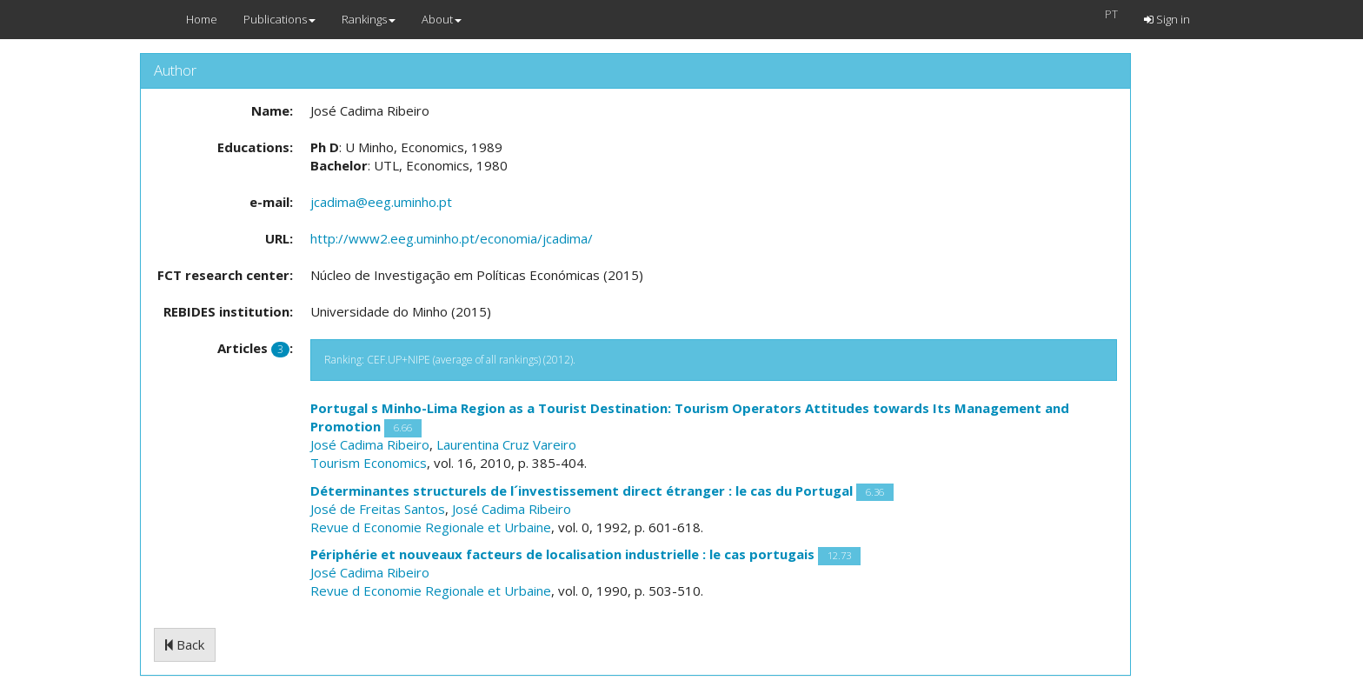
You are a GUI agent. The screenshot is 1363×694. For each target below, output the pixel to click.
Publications (279, 19)
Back (184, 644)
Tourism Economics (368, 462)
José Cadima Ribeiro (369, 444)
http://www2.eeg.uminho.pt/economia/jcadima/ (451, 238)
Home (201, 19)
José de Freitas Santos (377, 508)
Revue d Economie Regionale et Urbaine (430, 527)
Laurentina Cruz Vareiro (506, 444)
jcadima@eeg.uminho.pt (381, 201)
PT (1111, 14)
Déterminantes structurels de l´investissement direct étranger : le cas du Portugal (581, 490)
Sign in (1167, 19)
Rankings (369, 19)
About (442, 19)
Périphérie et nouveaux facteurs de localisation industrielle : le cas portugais (562, 554)
